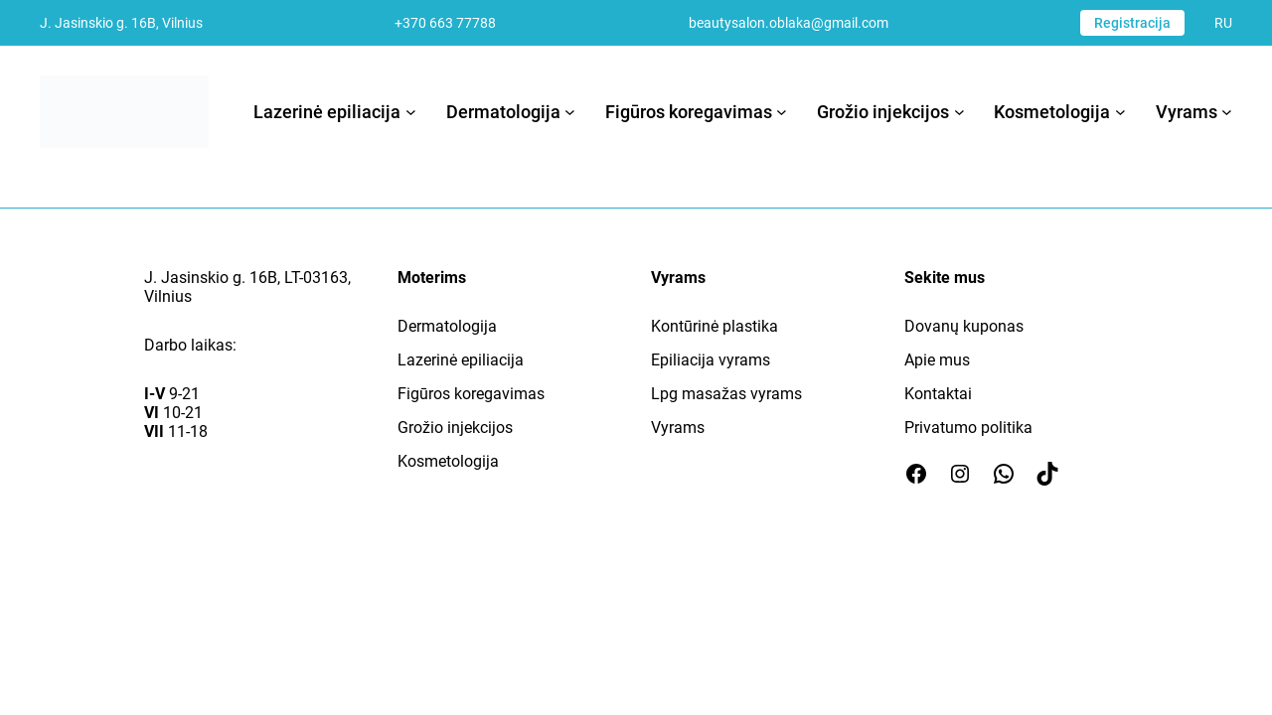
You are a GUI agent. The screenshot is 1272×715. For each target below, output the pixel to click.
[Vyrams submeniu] (1226, 111)
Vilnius (168, 296)
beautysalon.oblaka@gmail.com (788, 23)
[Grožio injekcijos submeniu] (959, 111)
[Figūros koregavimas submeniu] (781, 111)
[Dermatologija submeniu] (569, 111)
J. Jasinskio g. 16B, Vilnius (121, 23)
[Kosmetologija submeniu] (1120, 111)
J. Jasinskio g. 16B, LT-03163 (246, 277)
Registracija (1132, 23)
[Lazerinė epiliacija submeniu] (410, 111)
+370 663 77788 (445, 23)
